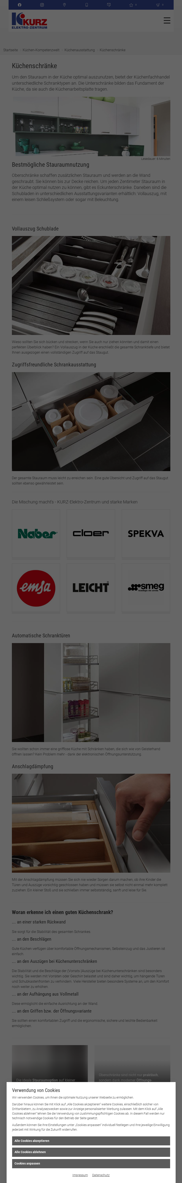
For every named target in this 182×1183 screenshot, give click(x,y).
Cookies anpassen (27, 1163)
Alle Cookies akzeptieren (32, 1141)
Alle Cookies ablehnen (30, 1152)
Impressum (80, 1175)
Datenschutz (101, 1175)
